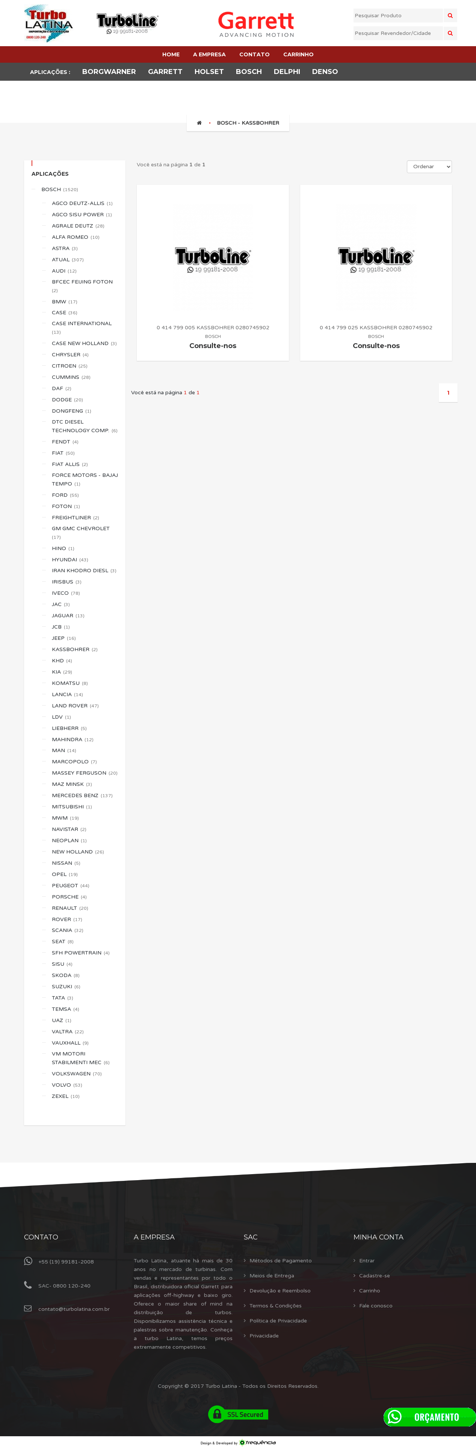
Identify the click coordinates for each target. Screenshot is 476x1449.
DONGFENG (71, 411)
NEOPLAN (69, 840)
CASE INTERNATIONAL (82, 327)
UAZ (61, 1020)
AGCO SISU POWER (82, 214)
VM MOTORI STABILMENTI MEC (81, 1058)
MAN (64, 750)
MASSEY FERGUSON (85, 773)
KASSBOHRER (75, 649)
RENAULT (70, 908)
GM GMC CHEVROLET (81, 532)
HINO (63, 548)
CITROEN (70, 366)
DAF (61, 388)
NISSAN (66, 863)
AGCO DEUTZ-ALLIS (82, 203)
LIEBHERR (69, 728)
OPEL (65, 874)
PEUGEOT (70, 885)
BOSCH (59, 189)
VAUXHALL (70, 1043)
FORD (65, 495)
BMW (64, 302)
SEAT (63, 941)
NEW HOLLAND (78, 852)
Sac (251, 1237)
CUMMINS (71, 377)
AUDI (64, 271)
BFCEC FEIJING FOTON (83, 286)
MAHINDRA (73, 739)
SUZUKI (66, 986)
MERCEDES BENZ (82, 795)
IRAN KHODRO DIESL (84, 570)
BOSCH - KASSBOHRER (248, 123)
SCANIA (67, 930)
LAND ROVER (75, 706)
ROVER (67, 919)
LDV (61, 717)
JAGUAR (68, 615)
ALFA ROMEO (76, 237)
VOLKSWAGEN (77, 1074)
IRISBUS (67, 582)
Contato (41, 1237)
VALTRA (68, 1031)
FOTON (66, 506)
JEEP (64, 638)
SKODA (66, 975)
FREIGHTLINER (75, 517)
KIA (62, 672)
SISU (62, 964)
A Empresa (154, 1237)
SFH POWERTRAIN (81, 953)
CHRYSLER (70, 354)
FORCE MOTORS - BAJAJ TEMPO (85, 479)
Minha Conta (378, 1237)
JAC (61, 604)
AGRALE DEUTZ (78, 226)
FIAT (63, 453)
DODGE (67, 400)
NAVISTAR (69, 829)
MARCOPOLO (74, 761)
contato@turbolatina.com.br (74, 1309)
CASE (64, 312)
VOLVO (67, 1085)
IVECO (66, 593)
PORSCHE (69, 897)
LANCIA (67, 694)
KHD (62, 660)
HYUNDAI (70, 559)
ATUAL (68, 259)
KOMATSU (70, 683)
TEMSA (65, 1009)
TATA (62, 998)
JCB (61, 627)
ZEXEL (66, 1096)
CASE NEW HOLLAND (84, 343)
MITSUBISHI (72, 807)
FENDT (65, 442)
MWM (65, 818)
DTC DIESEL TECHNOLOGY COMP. (85, 426)
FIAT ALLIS (70, 464)
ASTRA (65, 248)
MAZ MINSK (72, 784)
